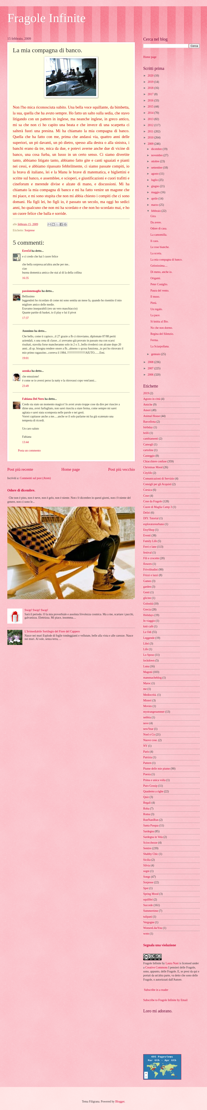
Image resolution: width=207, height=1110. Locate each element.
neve (146, 723)
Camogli (148, 444)
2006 (151, 374)
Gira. (153, 216)
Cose (146, 495)
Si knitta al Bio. (159, 321)
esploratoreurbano (153, 524)
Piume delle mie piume (156, 768)
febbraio (156, 210)
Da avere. (155, 222)
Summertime (150, 910)
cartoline (148, 450)
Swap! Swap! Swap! (36, 610)
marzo (155, 204)
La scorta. (156, 253)
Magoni (147, 672)
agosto (155, 173)
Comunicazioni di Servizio (158, 478)
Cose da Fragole (152, 501)
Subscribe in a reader (156, 989)
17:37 (25, 318)
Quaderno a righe (153, 791)
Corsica (147, 489)
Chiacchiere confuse (155, 461)
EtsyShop (148, 529)
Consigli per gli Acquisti (157, 484)
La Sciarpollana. (159, 346)
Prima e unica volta (154, 780)
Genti (146, 592)
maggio (156, 192)
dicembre (157, 149)
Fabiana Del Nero (33, 398)
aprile (154, 198)
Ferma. (154, 340)
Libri (146, 643)
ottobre (155, 161)
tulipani (147, 916)
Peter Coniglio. (159, 284)
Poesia (147, 774)
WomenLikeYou (152, 928)
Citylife (147, 472)
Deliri (146, 512)
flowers (147, 563)
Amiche (147, 404)
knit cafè (148, 626)
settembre (157, 167)
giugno (155, 186)
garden (147, 586)
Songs (146, 876)
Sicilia (147, 859)
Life (145, 649)
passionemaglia (31, 291)
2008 (151, 362)
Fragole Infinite (46, 18)
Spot (145, 888)
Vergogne (148, 922)
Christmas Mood (152, 467)
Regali (147, 802)
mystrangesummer (154, 711)
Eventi (147, 535)
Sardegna (148, 831)
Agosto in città (151, 398)
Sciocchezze (150, 842)
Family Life (150, 541)
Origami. (155, 278)
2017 (151, 94)
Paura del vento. (159, 290)
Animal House (151, 416)
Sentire (147, 848)
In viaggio (149, 620)
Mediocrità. (150, 694)
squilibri (148, 899)
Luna (146, 666)
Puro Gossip (150, 785)
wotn (146, 933)
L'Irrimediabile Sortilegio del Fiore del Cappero (52, 631)
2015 (151, 106)
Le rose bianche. (159, 247)
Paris (146, 751)
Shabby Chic (150, 854)
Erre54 (26, 250)
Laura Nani (172, 963)
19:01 (25, 358)
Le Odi (147, 632)
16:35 (25, 278)
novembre (157, 155)
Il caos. (154, 241)
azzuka (26, 370)
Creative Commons (156, 967)
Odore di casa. (158, 228)
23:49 (25, 385)
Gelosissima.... (158, 265)
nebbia (147, 717)
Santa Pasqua (150, 825)
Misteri (147, 700)
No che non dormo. (161, 327)
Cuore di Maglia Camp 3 (157, 507)
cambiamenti (150, 438)
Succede (148, 905)
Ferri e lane (149, 546)
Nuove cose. (150, 740)
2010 (151, 137)
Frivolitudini (150, 569)
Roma (146, 814)
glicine (147, 598)
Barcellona (149, 421)
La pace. (155, 315)
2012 (151, 125)
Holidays (148, 615)
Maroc (147, 683)
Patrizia (147, 757)
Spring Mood (150, 893)
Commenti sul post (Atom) (35, 478)
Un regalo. (156, 309)
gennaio (156, 354)
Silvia (146, 865)
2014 (151, 112)
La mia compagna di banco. (166, 259)
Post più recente (20, 469)
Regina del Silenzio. (162, 333)
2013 (151, 119)
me (145, 689)
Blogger (119, 1101)
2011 (151, 131)
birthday (148, 427)
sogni (146, 871)
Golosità (148, 603)
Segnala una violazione (159, 945)
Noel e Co (149, 734)
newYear (148, 728)
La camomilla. (158, 234)
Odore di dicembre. (21, 490)
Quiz (146, 797)
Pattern (147, 763)
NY (145, 745)
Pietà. (153, 302)
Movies (147, 706)
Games (147, 581)
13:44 (25, 442)
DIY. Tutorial (150, 518)
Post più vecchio (121, 469)
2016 (151, 100)
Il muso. (155, 296)
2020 (151, 75)
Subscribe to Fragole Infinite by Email (165, 1000)
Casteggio (149, 455)
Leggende (149, 637)
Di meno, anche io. (161, 272)
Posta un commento (29, 450)
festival (147, 552)
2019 (151, 81)
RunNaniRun (150, 819)
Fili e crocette (151, 558)
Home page (70, 469)
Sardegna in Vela (153, 837)
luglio (155, 180)
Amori (147, 410)
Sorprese (29, 230)
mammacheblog (152, 677)
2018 (151, 88)
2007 (151, 368)
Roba (146, 808)
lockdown (149, 660)
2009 (151, 143)
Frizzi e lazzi (150, 575)
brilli (146, 433)
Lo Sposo (148, 654)
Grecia (147, 609)
